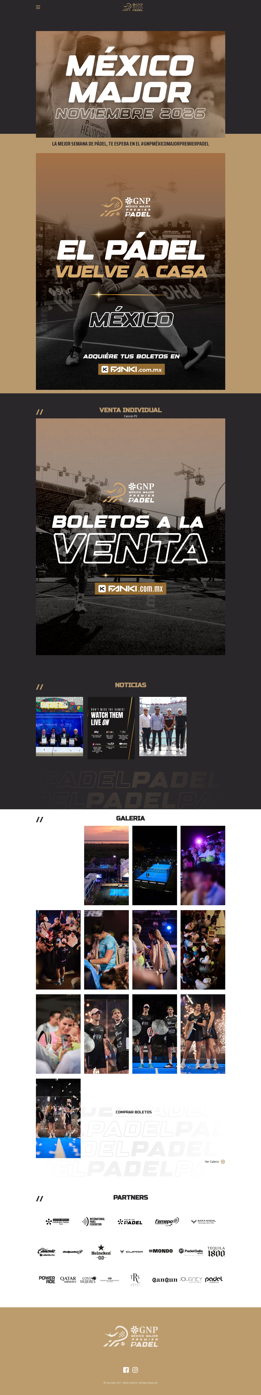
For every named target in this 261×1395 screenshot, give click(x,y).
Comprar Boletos (134, 1112)
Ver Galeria (212, 1161)
